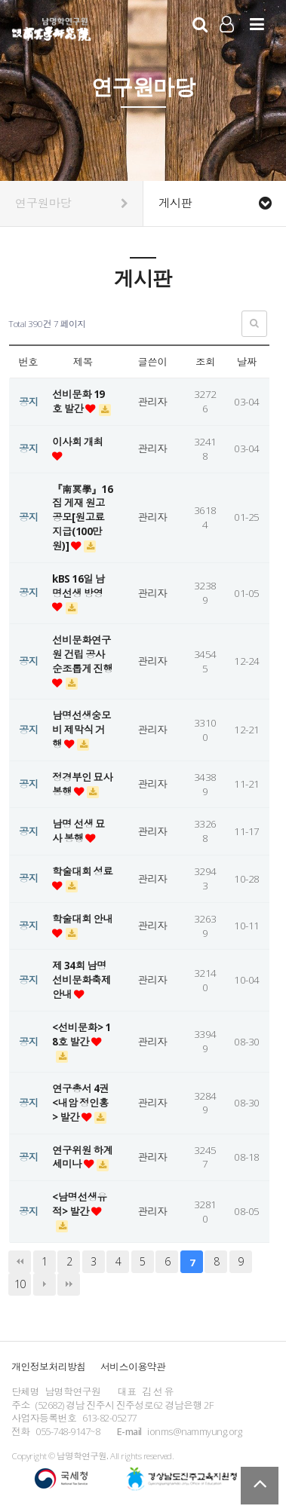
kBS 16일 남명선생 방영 (78, 586)
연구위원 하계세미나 (82, 1157)
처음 (19, 1261)
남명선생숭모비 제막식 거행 (81, 730)
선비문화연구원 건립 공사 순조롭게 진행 (82, 654)
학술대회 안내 (82, 919)
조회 (205, 362)
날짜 (247, 362)
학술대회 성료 (82, 871)
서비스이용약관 (132, 1366)
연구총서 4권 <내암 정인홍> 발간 (80, 1103)
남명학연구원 (51, 27)
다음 (44, 1284)
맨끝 (68, 1284)
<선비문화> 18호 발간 (81, 1034)
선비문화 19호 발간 (78, 401)
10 (20, 1284)
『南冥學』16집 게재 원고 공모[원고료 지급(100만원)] (82, 517)
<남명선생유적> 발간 (79, 1204)
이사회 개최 (77, 441)
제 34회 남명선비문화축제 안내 (81, 980)
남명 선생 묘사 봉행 (78, 831)
